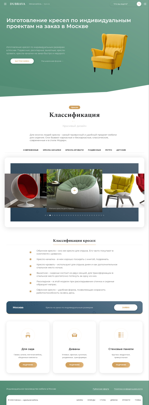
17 (82, 215)
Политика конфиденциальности (128, 389)
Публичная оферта (101, 389)
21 (91, 215)
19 (87, 215)
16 (80, 215)
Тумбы (138, 400)
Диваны (114, 400)
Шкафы (79, 400)
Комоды (91, 400)
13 (73, 215)
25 (101, 215)
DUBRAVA (17, 4)
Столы (103, 400)
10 (66, 215)
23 (96, 215)
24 (98, 215)
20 (89, 215)
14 (75, 215)
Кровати (126, 400)
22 (94, 215)
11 (68, 215)
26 (103, 215)
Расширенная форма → (52, 61)
